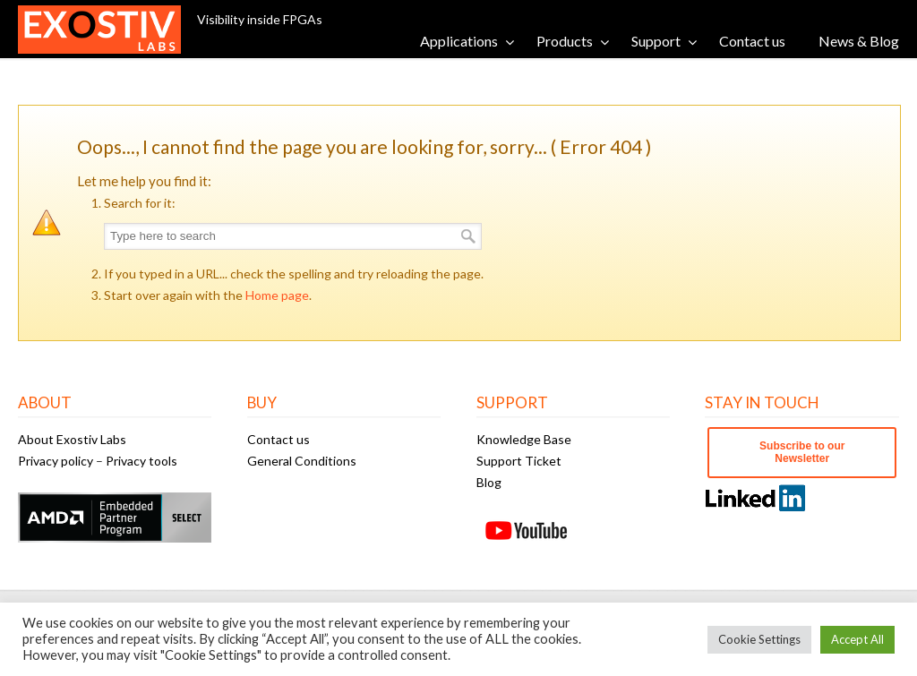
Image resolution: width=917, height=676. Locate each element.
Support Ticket (518, 460)
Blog (488, 482)
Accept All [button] (857, 639)
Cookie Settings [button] (759, 639)
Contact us (278, 439)
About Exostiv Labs (72, 439)
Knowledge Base (523, 439)
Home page (277, 295)
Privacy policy (55, 460)
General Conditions (301, 460)
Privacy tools (141, 460)
